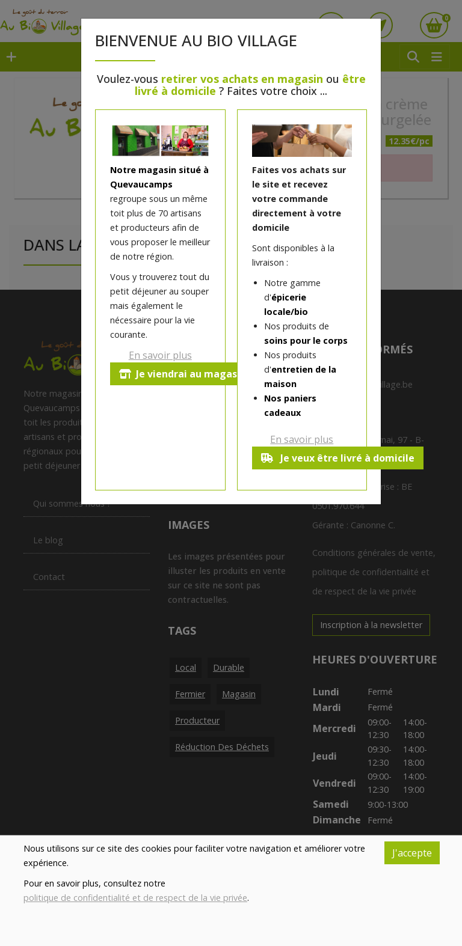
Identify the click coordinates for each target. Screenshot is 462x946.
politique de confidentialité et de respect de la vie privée (135, 897)
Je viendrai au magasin (183, 373)
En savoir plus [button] (160, 355)
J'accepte (412, 852)
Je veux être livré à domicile (339, 458)
